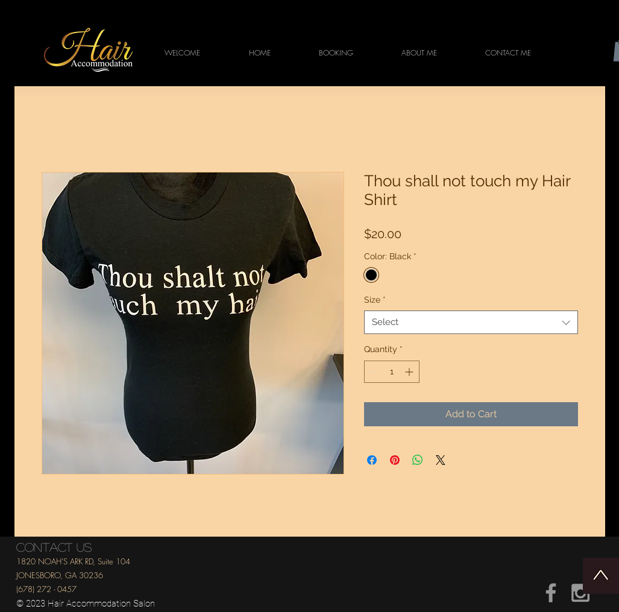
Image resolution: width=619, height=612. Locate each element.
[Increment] (410, 371)
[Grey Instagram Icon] (580, 592)
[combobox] (471, 322)
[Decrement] (373, 371)
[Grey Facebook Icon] (551, 592)
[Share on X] (440, 460)
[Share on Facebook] (372, 460)
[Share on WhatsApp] (417, 460)
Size (375, 299)
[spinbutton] (392, 371)
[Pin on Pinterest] (395, 460)
